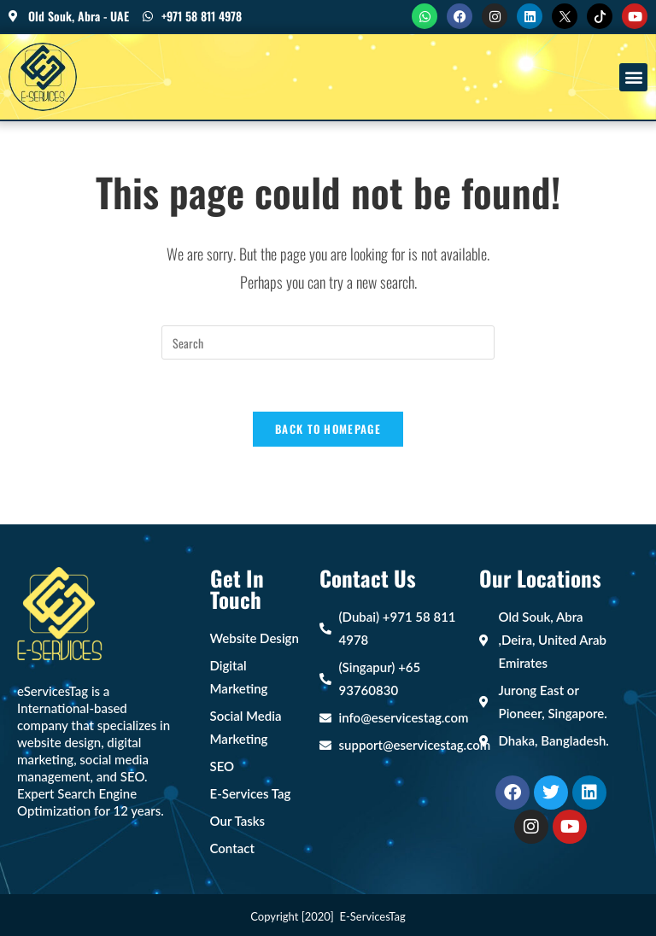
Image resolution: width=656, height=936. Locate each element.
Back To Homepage (328, 428)
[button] (633, 77)
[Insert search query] (328, 342)
